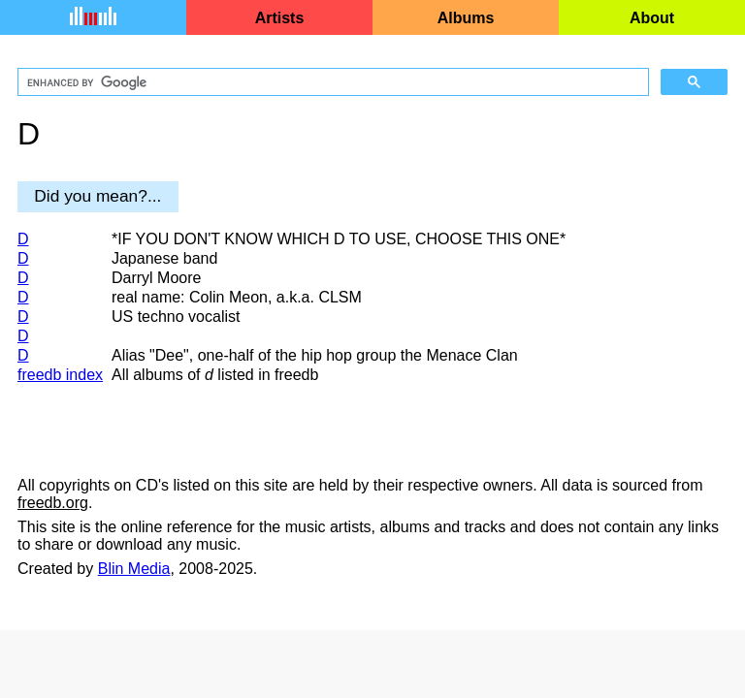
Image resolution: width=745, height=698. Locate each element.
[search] (331, 82)
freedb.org (52, 502)
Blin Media (134, 568)
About (652, 18)
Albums (466, 18)
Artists (280, 18)
